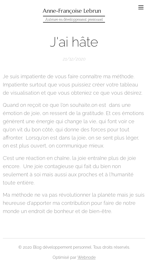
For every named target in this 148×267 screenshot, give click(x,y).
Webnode (87, 257)
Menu (140, 7)
